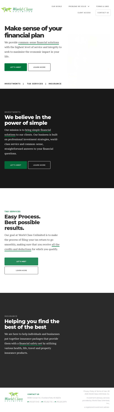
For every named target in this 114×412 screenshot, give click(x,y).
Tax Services (35, 84)
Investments (12, 84)
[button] (88, 6)
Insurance (55, 84)
